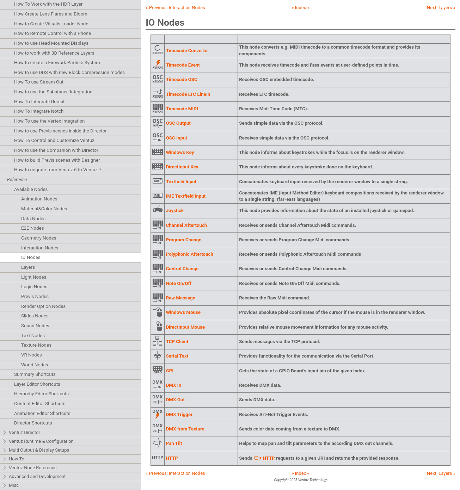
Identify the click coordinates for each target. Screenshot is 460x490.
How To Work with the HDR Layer (48, 4)
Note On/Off (178, 283)
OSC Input (176, 138)
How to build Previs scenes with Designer (57, 160)
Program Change (184, 239)
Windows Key (180, 152)
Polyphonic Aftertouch (189, 254)
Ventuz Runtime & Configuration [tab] (38, 442)
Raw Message (180, 297)
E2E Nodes (32, 228)
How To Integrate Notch (38, 111)
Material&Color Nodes (44, 208)
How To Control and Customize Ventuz (54, 140)
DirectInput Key (182, 166)
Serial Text (177, 356)
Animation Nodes (39, 198)
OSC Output (178, 123)
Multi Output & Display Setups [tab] (35, 450)
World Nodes (34, 364)
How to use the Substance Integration (53, 91)
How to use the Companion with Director (56, 150)
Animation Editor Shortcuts (42, 413)
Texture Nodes (36, 345)
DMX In (174, 385)
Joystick (175, 210)
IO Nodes (31, 257)
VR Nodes (31, 355)
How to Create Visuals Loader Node (51, 23)
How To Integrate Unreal (39, 101)
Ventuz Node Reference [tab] (29, 468)
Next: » (441, 7)
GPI (170, 370)
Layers (28, 267)
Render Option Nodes (43, 306)
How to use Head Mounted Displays (51, 43)
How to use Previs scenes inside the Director (60, 131)
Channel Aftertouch (186, 225)
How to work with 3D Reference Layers (54, 53)
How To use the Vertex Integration (49, 121)
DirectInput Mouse (185, 327)
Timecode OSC (181, 79)
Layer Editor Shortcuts (37, 384)
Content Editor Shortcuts (40, 403)
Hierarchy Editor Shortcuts (41, 393)
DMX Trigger (179, 414)
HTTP (172, 458)
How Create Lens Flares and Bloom (50, 14)
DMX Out (175, 399)
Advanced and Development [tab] (34, 477)
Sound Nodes (35, 325)
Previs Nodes (35, 296)
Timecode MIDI (182, 108)
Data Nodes (33, 218)
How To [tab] (13, 459)
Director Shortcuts (33, 423)
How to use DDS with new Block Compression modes (69, 72)
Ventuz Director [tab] (21, 433)
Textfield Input (181, 181)
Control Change (182, 268)
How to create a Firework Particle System (57, 62)
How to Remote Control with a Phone (52, 33)
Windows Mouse (183, 312)
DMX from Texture (185, 429)
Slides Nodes (35, 315)
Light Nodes (33, 277)
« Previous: (175, 7)
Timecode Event (183, 65)
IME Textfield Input (186, 196)
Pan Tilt (174, 443)
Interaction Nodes (39, 247)
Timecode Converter (187, 50)
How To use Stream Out (38, 82)
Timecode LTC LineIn (188, 94)
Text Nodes (33, 335)
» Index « (300, 7)
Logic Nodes (34, 286)
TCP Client (177, 341)
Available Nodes (31, 189)
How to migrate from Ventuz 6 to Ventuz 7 (58, 169)
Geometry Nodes (38, 238)
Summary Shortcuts (35, 374)
